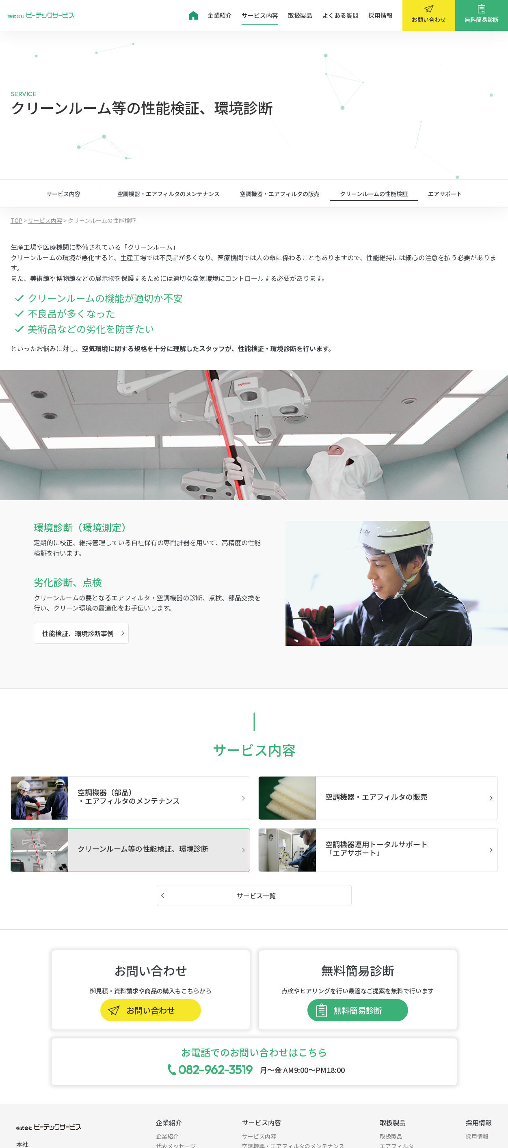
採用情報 (380, 15)
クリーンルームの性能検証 (374, 194)
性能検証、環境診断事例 (78, 633)
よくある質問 (340, 15)
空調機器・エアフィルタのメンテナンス (168, 194)
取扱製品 (300, 15)
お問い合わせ (429, 19)
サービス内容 (260, 15)
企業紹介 (220, 15)
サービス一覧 (256, 895)
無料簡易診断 (482, 19)
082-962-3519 (215, 1069)
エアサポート (445, 194)
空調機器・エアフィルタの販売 (280, 194)
